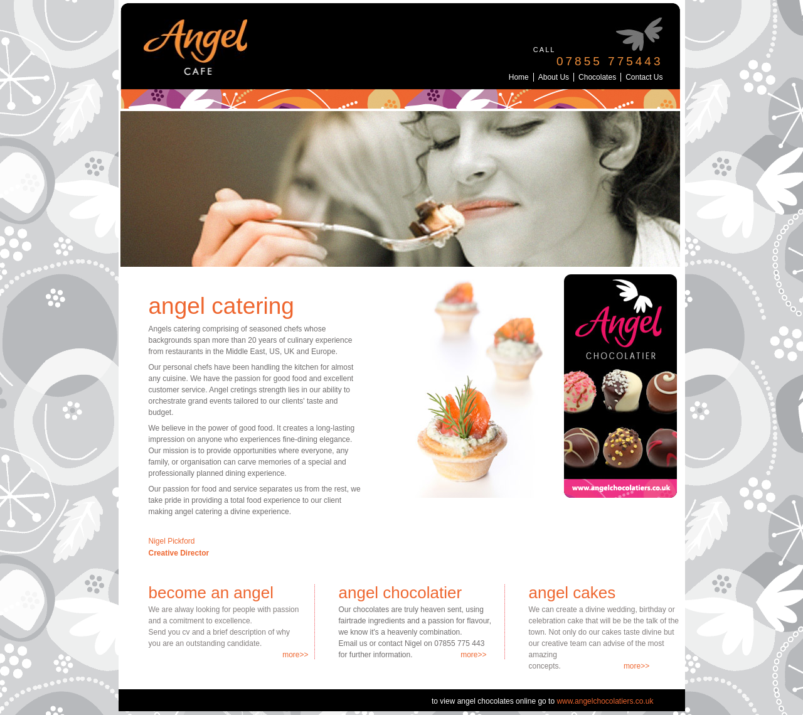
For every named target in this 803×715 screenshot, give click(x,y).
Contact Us (643, 77)
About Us (553, 77)
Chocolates (597, 77)
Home (519, 77)
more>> (295, 654)
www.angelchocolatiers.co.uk (604, 701)
